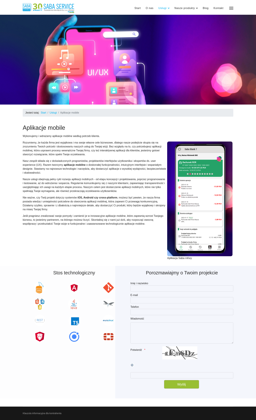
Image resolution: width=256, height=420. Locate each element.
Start (138, 8)
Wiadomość (137, 318)
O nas (149, 8)
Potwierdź (136, 350)
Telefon (134, 306)
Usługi (162, 8)
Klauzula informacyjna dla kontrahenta (42, 413)
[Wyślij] (181, 384)
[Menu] (231, 8)
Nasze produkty (185, 8)
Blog (206, 8)
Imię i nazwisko (139, 283)
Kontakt (219, 8)
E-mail (134, 295)
